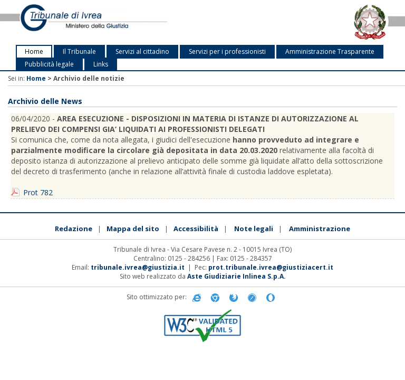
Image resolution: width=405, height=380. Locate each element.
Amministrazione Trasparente (329, 51)
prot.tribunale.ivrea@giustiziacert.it (270, 267)
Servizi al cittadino (142, 51)
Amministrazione (319, 228)
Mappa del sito (133, 228)
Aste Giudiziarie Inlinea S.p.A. (236, 276)
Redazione (73, 228)
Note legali (253, 228)
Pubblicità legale (49, 64)
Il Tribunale (79, 51)
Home (34, 51)
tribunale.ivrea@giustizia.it (138, 267)
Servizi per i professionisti (227, 51)
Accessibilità (195, 228)
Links (100, 64)
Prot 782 (38, 192)
